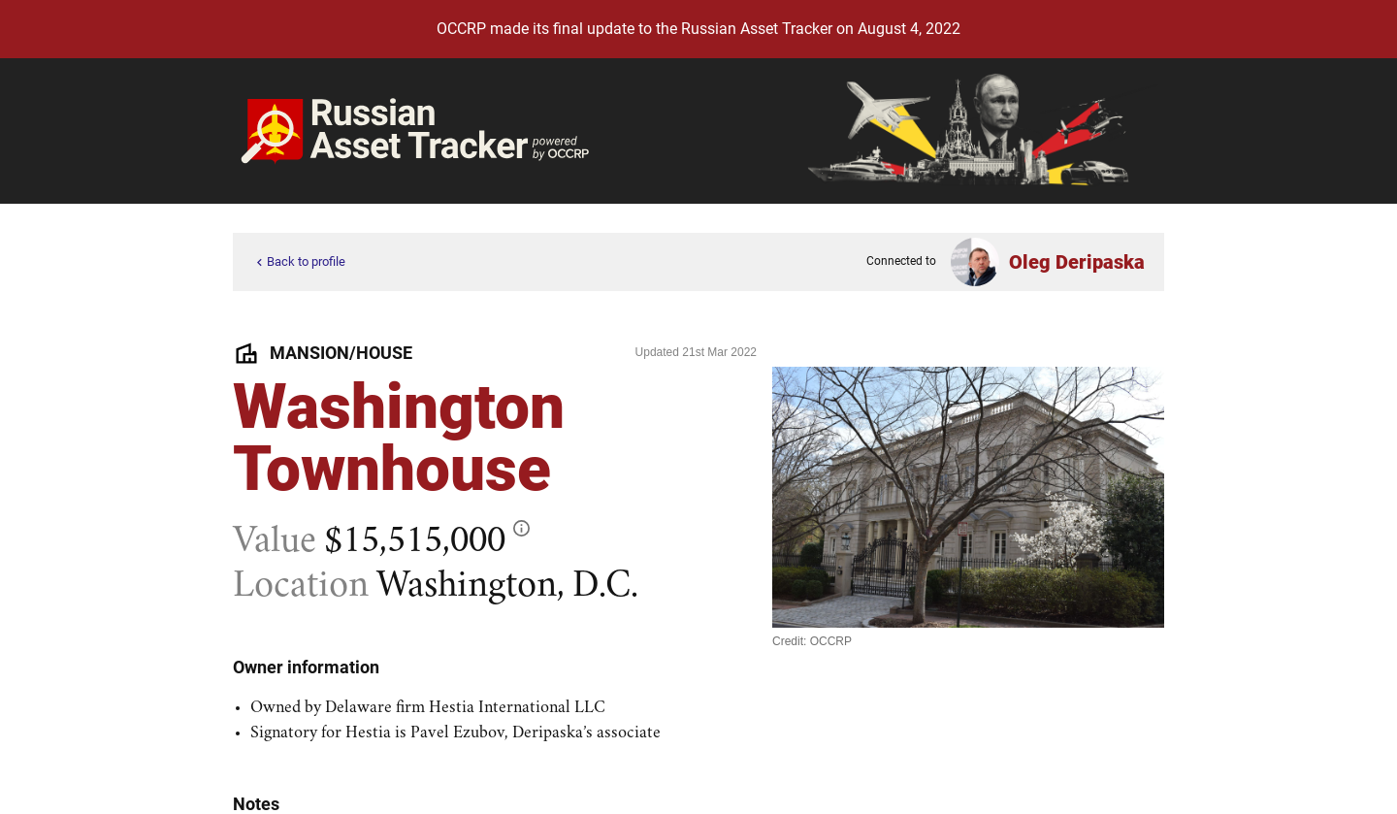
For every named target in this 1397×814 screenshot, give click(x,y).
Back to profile (298, 262)
